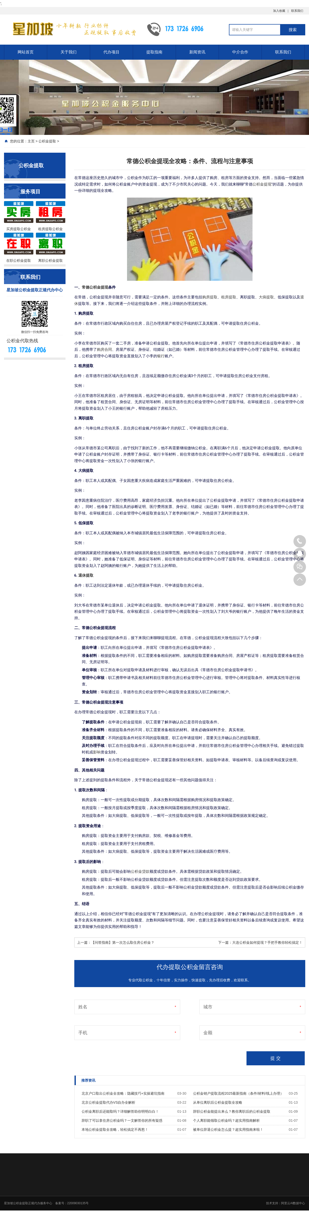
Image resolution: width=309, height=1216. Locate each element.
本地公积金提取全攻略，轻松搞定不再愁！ (115, 1129)
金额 (207, 1032)
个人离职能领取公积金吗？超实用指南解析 (226, 1120)
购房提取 (209, 297)
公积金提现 (262, 184)
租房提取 (228, 297)
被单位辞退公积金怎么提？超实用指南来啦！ (228, 1129)
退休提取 (85, 575)
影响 (97, 752)
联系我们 (297, 11)
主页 (31, 141)
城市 (207, 1006)
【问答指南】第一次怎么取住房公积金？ (122, 942)
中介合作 (240, 52)
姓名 (82, 1006)
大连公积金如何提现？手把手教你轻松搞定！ (267, 942)
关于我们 (68, 52)
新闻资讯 (197, 52)
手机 (82, 1032)
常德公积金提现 (95, 287)
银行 (161, 356)
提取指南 (154, 52)
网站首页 (26, 52)
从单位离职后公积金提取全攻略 (217, 1102)
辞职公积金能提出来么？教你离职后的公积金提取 (231, 1111)
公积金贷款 (140, 872)
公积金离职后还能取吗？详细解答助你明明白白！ (120, 1111)
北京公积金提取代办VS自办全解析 (109, 1102)
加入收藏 (279, 11)
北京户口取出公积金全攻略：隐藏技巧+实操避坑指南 (123, 1093)
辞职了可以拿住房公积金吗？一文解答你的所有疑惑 (122, 1120)
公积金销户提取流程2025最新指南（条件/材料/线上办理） (238, 1093)
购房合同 (104, 349)
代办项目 (111, 52)
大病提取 (266, 297)
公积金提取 (47, 141)
